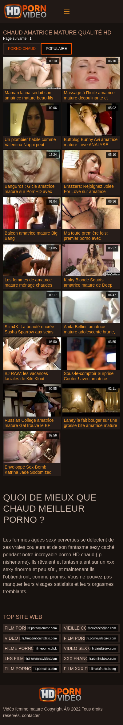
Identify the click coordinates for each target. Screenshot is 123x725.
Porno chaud (22, 48)
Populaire (56, 48)
